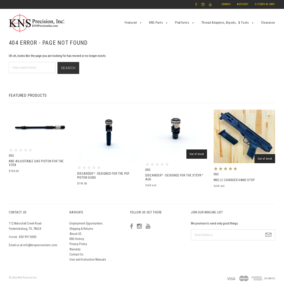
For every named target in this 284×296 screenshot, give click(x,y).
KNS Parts (156, 22)
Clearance (268, 22)
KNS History (76, 239)
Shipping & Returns (81, 228)
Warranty (75, 249)
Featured (131, 22)
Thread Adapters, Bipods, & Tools (225, 22)
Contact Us (76, 254)
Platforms (182, 22)
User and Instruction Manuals (87, 259)
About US (75, 234)
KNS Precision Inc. (27, 277)
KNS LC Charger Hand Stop (234, 180)
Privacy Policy (78, 244)
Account (242, 4)
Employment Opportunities (86, 223)
